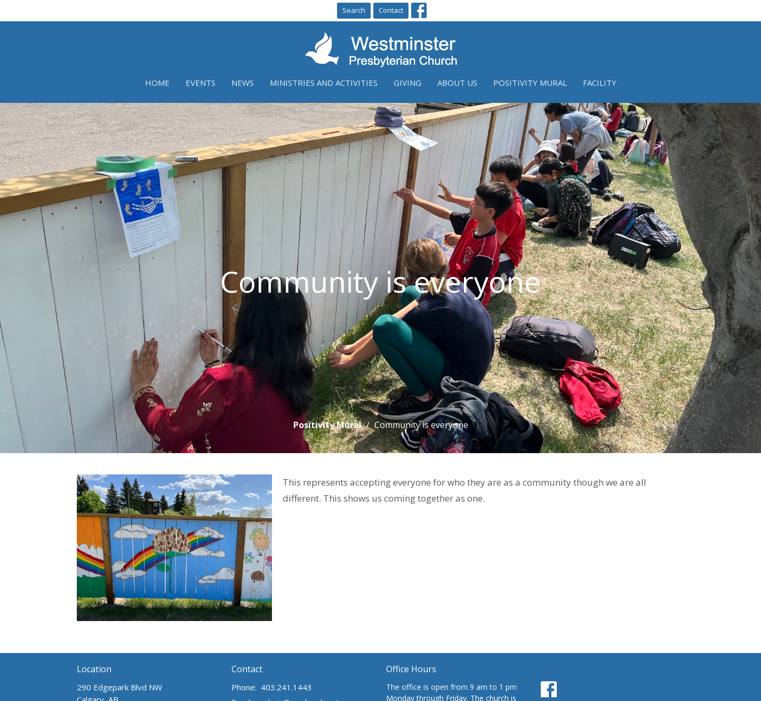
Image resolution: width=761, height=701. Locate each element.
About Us (457, 82)
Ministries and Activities (324, 82)
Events (200, 82)
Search (353, 10)
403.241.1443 (286, 687)
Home (157, 82)
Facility (599, 82)
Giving (407, 82)
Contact (391, 10)
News (242, 82)
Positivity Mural (530, 82)
